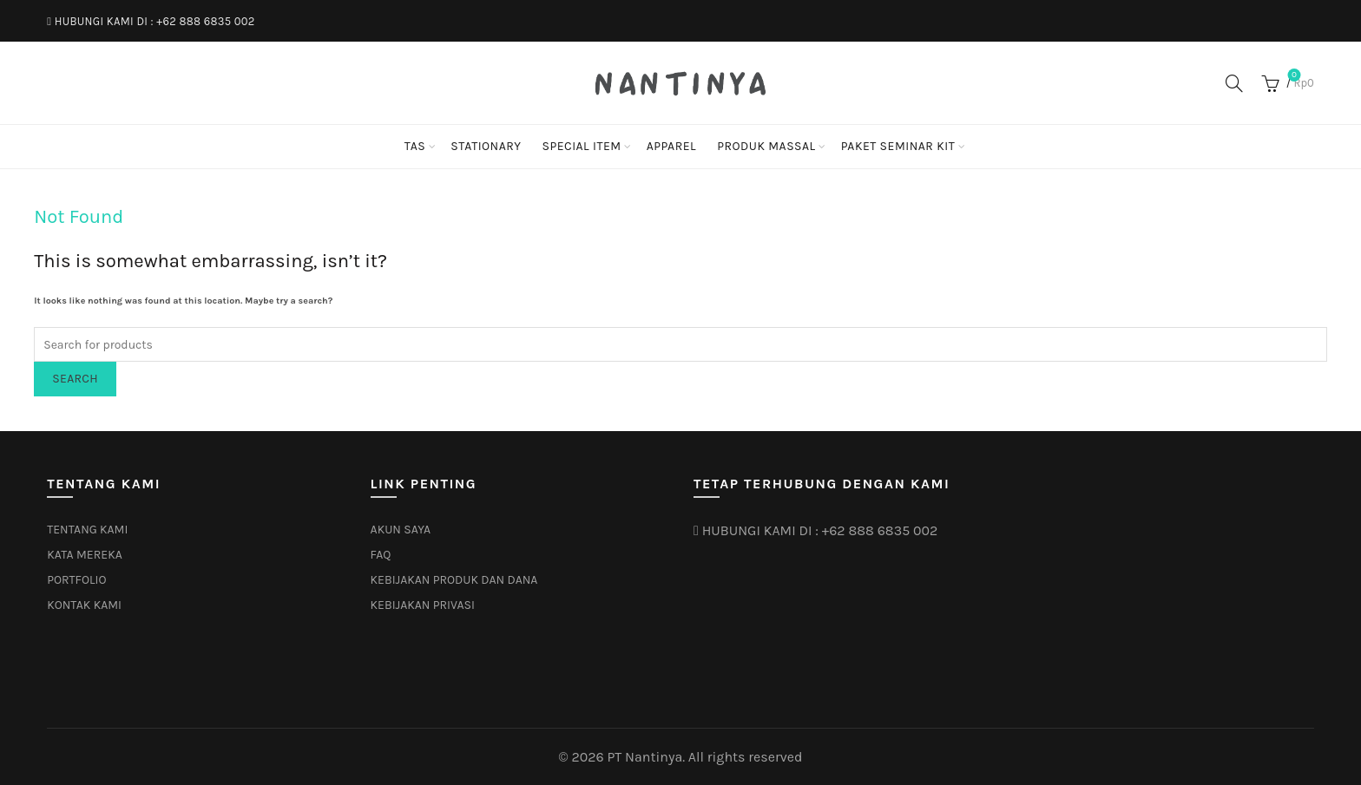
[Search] (1234, 83)
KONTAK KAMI (84, 605)
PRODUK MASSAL (766, 146)
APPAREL (672, 146)
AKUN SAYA (401, 529)
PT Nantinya (644, 757)
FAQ (381, 554)
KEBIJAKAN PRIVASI (423, 605)
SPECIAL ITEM (581, 146)
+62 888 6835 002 (205, 21)
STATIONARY (485, 146)
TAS (414, 146)
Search (75, 378)
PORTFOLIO (76, 579)
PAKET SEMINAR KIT (898, 146)
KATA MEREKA (84, 554)
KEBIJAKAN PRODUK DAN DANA (454, 579)
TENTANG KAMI (87, 529)
